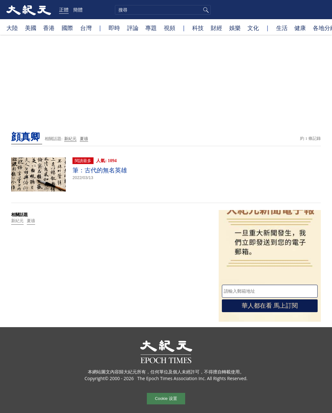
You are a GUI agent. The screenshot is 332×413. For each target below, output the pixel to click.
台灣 (86, 28)
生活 (282, 28)
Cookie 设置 (166, 398)
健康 (300, 28)
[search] (163, 10)
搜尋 (205, 10)
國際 (67, 28)
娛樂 (235, 28)
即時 (114, 28)
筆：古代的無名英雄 (99, 170)
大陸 (12, 28)
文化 (253, 28)
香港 (49, 28)
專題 (151, 28)
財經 (216, 28)
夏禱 (84, 138)
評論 (133, 28)
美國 (30, 28)
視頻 (169, 28)
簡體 (78, 9)
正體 (64, 9)
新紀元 (70, 138)
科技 (198, 28)
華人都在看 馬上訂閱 (270, 305)
